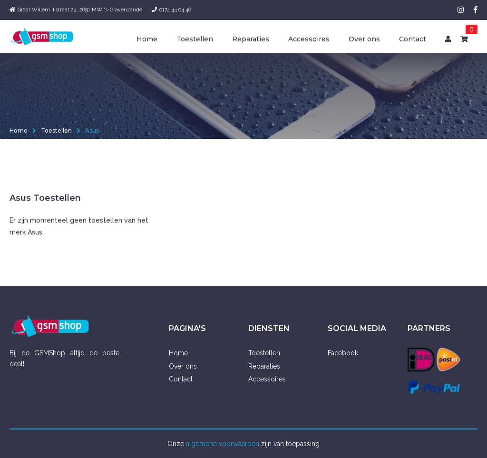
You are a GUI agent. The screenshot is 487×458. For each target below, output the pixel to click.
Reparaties (250, 39)
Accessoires (309, 39)
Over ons (364, 39)
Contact (412, 39)
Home (146, 39)
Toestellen (194, 39)
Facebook (343, 353)
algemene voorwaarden (222, 444)
